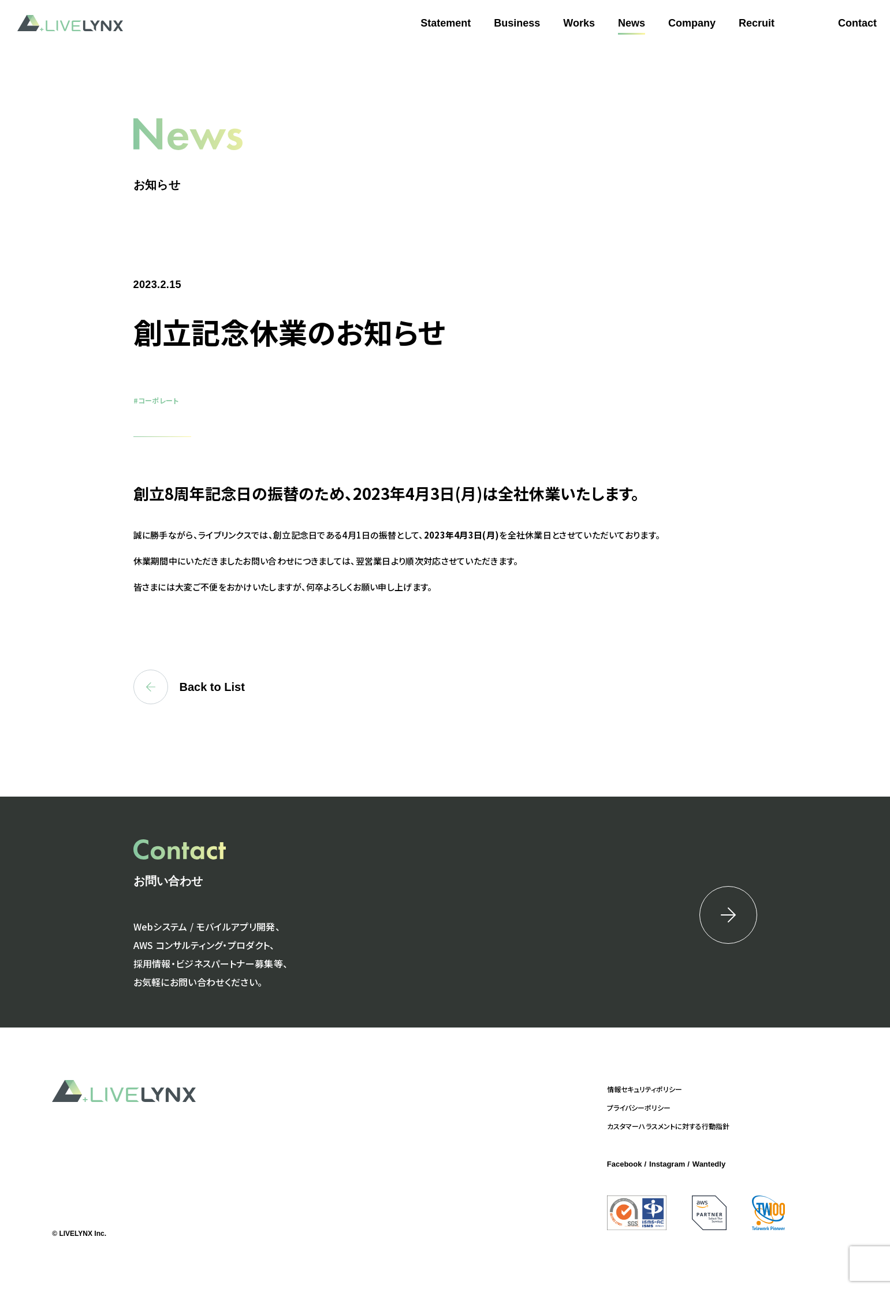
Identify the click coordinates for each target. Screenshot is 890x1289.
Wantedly (708, 1164)
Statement (445, 23)
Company (692, 23)
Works (579, 23)
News (631, 23)
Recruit (756, 23)
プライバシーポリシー (639, 1107)
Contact (857, 23)
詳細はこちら (728, 915)
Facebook (624, 1164)
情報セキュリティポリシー (644, 1089)
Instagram (667, 1164)
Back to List (189, 687)
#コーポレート (156, 400)
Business (517, 23)
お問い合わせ (168, 881)
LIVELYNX (70, 23)
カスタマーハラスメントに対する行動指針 (668, 1126)
